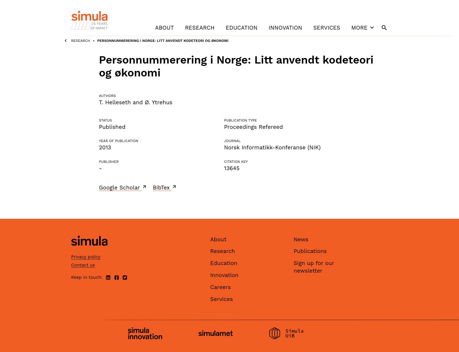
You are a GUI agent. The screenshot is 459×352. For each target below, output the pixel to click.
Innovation (285, 27)
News (301, 239)
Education (241, 27)
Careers (220, 287)
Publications (310, 251)
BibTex (165, 187)
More (363, 27)
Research (200, 27)
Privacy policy (85, 256)
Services (326, 27)
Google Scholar (123, 187)
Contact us (83, 265)
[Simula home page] (89, 250)
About (164, 27)
